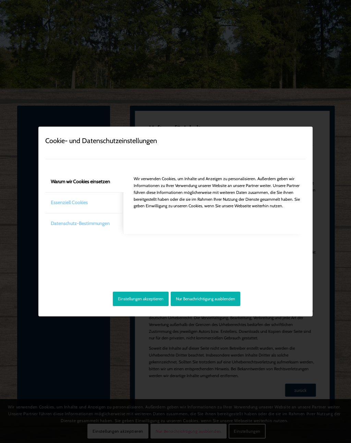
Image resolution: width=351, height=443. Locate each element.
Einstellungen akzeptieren (141, 298)
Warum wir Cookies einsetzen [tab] (80, 181)
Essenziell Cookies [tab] (69, 202)
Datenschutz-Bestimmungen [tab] (80, 223)
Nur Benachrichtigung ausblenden (205, 298)
